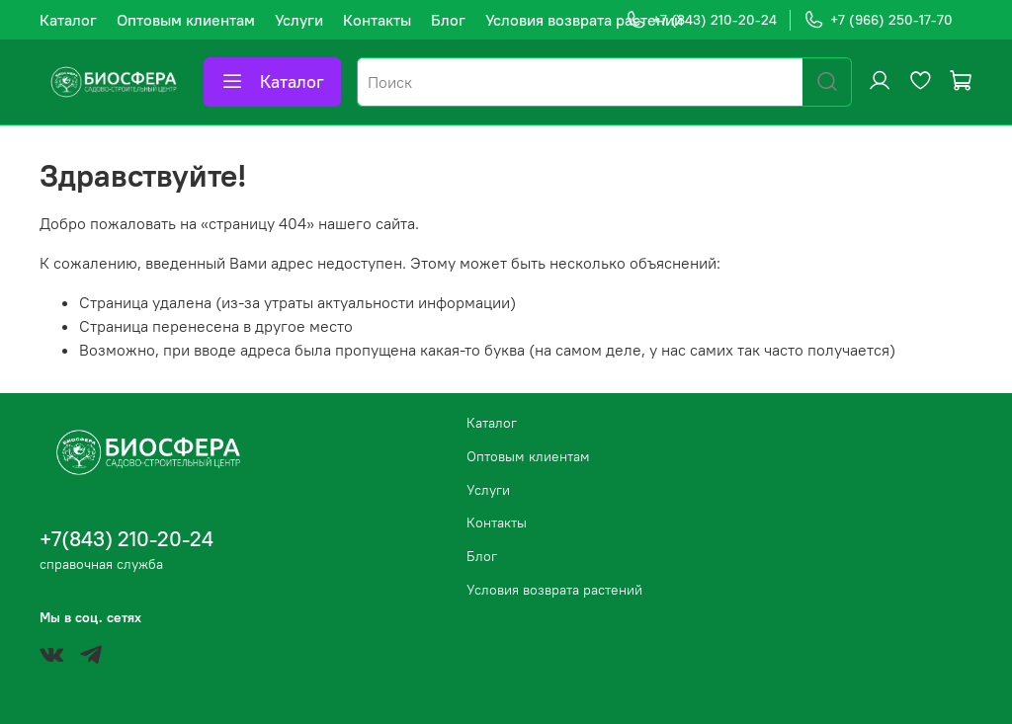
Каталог (68, 20)
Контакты (377, 20)
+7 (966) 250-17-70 (878, 20)
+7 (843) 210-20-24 (701, 20)
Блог (448, 20)
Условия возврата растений (584, 20)
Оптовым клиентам (186, 20)
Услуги (299, 20)
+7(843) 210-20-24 (126, 538)
